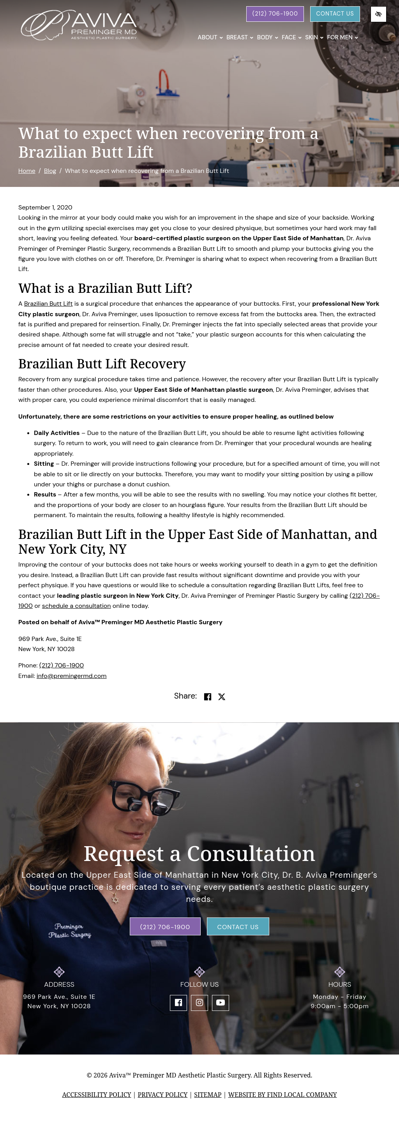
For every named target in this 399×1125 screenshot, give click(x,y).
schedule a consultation (76, 606)
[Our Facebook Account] (178, 1003)
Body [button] (268, 37)
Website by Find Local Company (282, 1094)
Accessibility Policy (96, 1094)
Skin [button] (314, 37)
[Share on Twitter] (222, 697)
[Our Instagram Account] (199, 1003)
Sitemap (207, 1094)
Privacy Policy (163, 1094)
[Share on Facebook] (208, 697)
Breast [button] (239, 37)
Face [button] (292, 37)
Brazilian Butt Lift (48, 303)
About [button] (210, 37)
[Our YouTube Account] (220, 1003)
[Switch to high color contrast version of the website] (379, 14)
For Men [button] (342, 37)
